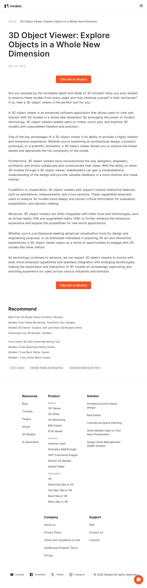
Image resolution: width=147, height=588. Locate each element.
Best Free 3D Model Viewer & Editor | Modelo (35, 317)
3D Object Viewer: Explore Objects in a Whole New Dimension (58, 21)
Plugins (26, 419)
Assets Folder (56, 466)
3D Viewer (54, 408)
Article (26, 426)
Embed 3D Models (59, 460)
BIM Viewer (55, 425)
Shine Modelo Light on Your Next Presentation (104, 432)
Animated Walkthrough (62, 449)
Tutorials (27, 411)
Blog (25, 403)
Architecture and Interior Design (102, 405)
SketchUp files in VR (60, 484)
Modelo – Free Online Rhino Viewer (29, 357)
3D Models (28, 434)
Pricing (48, 555)
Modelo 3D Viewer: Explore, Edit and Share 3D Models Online (45, 327)
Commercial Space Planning (104, 422)
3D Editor (54, 414)
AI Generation (30, 442)
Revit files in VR (57, 496)
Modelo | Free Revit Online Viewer (29, 352)
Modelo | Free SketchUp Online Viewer (31, 347)
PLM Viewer (55, 431)
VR (49, 478)
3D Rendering (56, 419)
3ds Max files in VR (60, 490)
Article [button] (12, 21)
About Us (50, 524)
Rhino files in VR (58, 501)
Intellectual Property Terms (61, 547)
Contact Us (96, 532)
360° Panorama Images (63, 455)
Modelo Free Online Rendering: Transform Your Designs (41, 322)
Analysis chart (56, 443)
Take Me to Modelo (73, 79)
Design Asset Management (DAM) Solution (103, 443)
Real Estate (94, 415)
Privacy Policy (53, 532)
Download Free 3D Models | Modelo (29, 333)
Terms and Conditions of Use (62, 540)
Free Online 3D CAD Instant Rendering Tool (34, 341)
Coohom (94, 540)
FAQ (91, 524)
